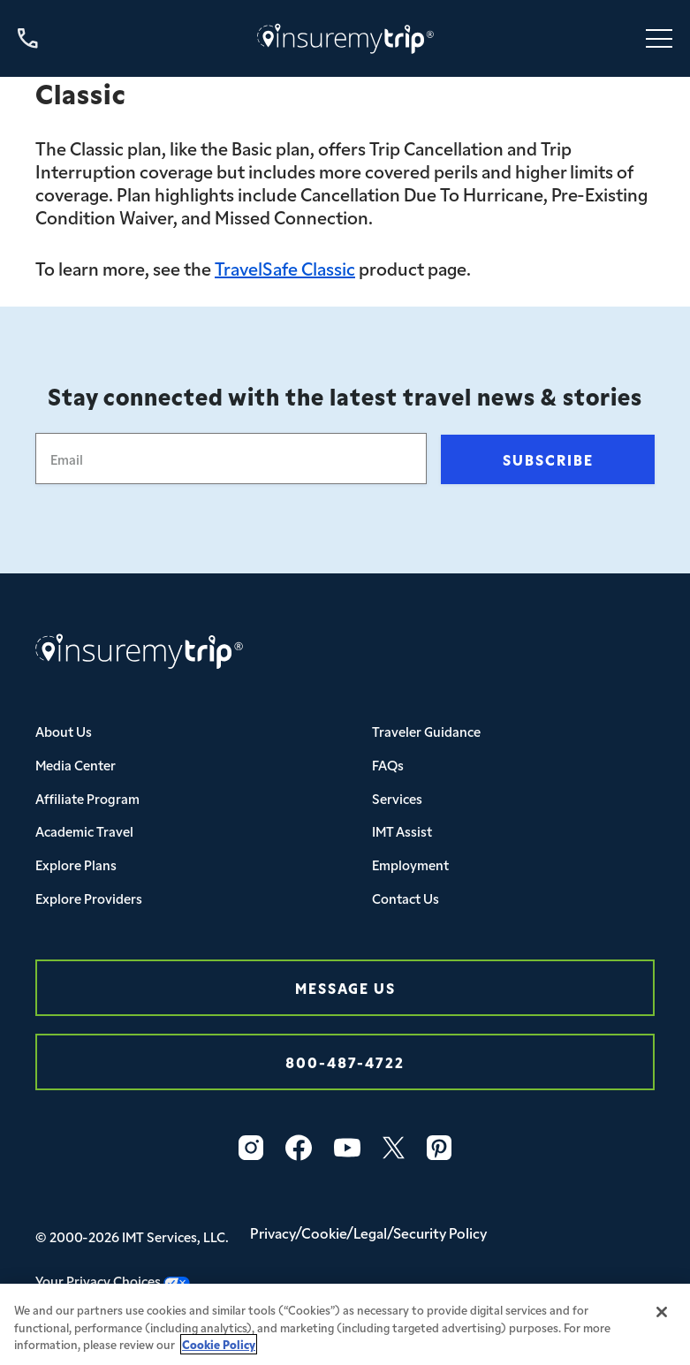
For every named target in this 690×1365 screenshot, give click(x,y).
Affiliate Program (87, 798)
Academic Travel (84, 831)
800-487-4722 (345, 1061)
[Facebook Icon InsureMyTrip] (298, 1147)
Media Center (75, 764)
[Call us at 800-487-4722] (28, 38)
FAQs (388, 764)
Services (397, 798)
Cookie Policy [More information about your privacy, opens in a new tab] (218, 1354)
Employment (410, 864)
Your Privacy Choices (112, 1280)
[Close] (661, 1322)
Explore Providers (88, 898)
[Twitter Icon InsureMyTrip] (394, 1147)
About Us (63, 731)
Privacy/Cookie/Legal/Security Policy (368, 1232)
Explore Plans (76, 864)
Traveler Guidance (426, 731)
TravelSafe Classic (285, 267)
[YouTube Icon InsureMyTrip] (347, 1147)
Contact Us (405, 898)
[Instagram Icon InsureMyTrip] (251, 1147)
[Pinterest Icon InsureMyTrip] (439, 1147)
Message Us (345, 987)
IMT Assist (402, 831)
